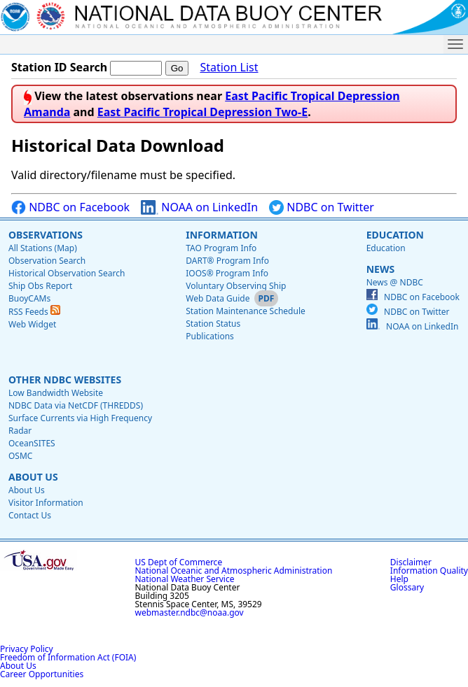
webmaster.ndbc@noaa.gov (189, 612)
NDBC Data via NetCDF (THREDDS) (75, 405)
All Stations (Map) (42, 248)
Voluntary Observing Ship (236, 286)
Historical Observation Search (66, 273)
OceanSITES (31, 443)
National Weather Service (185, 579)
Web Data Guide (217, 298)
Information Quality (429, 570)
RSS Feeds (34, 312)
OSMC (20, 456)
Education (395, 234)
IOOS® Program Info (227, 273)
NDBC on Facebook (70, 207)
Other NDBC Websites (64, 379)
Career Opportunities (41, 674)
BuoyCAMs (29, 298)
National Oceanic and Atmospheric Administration (234, 570)
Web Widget (32, 324)
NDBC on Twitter (321, 207)
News (380, 269)
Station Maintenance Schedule (245, 311)
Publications (210, 336)
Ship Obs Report (40, 286)
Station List (229, 67)
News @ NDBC (394, 282)
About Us (33, 476)
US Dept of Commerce (179, 562)
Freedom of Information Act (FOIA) (68, 657)
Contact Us (29, 515)
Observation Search (46, 261)
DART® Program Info (227, 261)
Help (399, 579)
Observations (45, 234)
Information (222, 234)
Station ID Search (59, 67)
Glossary (407, 587)
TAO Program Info (221, 248)
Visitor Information (45, 503)
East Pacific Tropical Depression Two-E (202, 112)
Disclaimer (411, 562)
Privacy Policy (26, 649)
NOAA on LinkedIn (199, 207)
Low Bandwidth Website (55, 393)
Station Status (213, 324)
